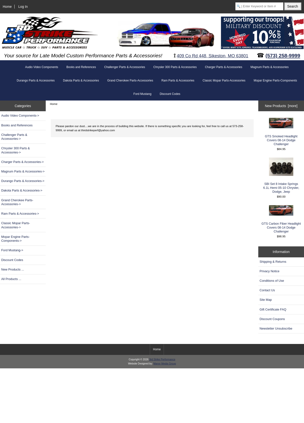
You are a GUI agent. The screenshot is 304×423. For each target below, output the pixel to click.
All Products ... (11, 279)
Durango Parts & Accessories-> (23, 181)
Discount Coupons (272, 319)
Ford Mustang (143, 94)
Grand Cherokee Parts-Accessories (130, 80)
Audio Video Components (41, 67)
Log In (23, 7)
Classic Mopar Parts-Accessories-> (15, 225)
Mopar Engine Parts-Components (275, 80)
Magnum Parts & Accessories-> (23, 171)
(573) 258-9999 (283, 55)
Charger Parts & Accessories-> (22, 162)
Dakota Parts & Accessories (81, 80)
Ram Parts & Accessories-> (20, 213)
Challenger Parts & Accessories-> (14, 137)
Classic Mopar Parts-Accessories (224, 80)
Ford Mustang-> (12, 250)
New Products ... (12, 269)
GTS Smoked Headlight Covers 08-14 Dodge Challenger (281, 132)
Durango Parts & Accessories (36, 80)
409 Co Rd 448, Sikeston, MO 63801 (212, 55)
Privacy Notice (269, 271)
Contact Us (267, 290)
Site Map (265, 300)
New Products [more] (281, 106)
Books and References (81, 67)
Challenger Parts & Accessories (124, 67)
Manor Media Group (164, 363)
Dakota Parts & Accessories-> (21, 190)
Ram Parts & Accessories (177, 80)
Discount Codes (170, 94)
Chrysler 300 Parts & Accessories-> (15, 150)
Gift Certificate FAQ (272, 309)
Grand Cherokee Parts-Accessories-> (17, 202)
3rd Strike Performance (162, 359)
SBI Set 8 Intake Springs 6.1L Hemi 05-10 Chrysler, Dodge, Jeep (281, 175)
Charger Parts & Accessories (223, 67)
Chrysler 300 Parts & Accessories (175, 67)
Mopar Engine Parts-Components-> (15, 238)
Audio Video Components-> (20, 115)
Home (7, 7)
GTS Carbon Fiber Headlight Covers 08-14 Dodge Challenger (281, 219)
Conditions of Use (271, 280)
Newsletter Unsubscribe (275, 328)
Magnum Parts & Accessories (269, 67)
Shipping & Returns (272, 261)
